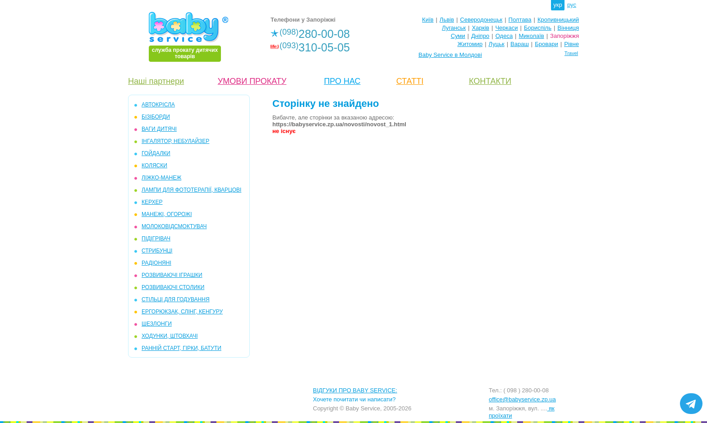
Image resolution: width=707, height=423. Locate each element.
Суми (458, 35)
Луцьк (497, 44)
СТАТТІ (409, 81)
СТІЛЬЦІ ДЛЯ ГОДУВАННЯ (176, 299)
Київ (427, 19)
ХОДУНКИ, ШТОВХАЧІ (170, 336)
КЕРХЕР (152, 202)
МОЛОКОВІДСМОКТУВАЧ (174, 226)
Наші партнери (156, 81)
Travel (571, 53)
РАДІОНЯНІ (156, 263)
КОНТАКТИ (490, 81)
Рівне (571, 44)
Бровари (546, 44)
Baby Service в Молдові (450, 54)
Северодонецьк (481, 19)
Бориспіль (537, 27)
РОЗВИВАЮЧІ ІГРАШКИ (172, 275)
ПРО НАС (342, 81)
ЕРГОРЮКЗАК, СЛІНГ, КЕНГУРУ (182, 311)
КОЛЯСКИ (154, 165)
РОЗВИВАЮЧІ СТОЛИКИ (173, 287)
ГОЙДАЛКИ (156, 153)
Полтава (520, 19)
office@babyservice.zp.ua (522, 399)
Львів (447, 19)
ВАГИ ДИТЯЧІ (159, 129)
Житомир (469, 44)
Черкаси (506, 27)
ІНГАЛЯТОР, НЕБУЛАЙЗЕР (175, 141)
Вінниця (568, 27)
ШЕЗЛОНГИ (157, 324)
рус (571, 4)
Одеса (504, 35)
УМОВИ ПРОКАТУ (252, 81)
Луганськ (454, 27)
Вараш (519, 44)
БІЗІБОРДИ (156, 117)
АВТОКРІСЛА (158, 104)
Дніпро (480, 35)
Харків (480, 27)
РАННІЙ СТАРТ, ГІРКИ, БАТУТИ (181, 348)
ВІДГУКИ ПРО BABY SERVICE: (355, 390)
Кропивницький (558, 19)
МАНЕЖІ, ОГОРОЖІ (167, 214)
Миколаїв (531, 35)
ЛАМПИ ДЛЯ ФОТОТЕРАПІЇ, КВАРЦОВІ (191, 190)
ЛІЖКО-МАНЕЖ (161, 178)
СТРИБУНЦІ (157, 251)
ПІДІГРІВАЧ (156, 238)
